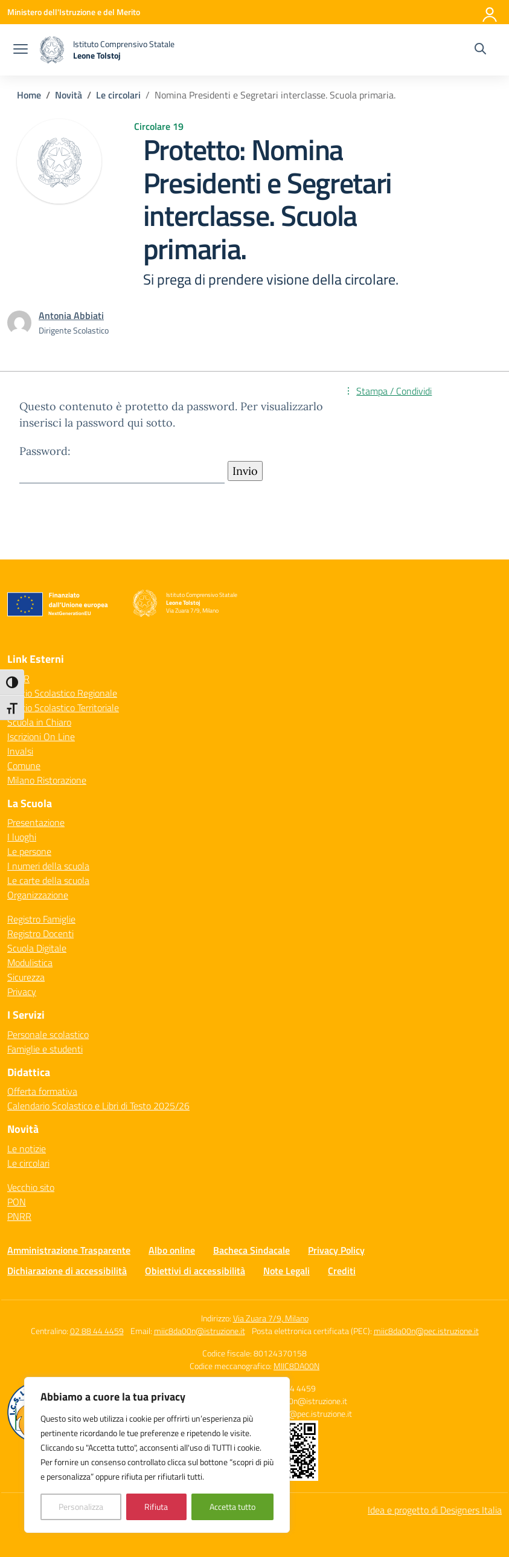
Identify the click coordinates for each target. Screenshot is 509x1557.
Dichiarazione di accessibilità (67, 1270)
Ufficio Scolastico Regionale (62, 693)
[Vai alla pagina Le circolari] (118, 95)
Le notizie (26, 1148)
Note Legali (286, 1270)
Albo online (172, 1250)
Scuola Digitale (36, 948)
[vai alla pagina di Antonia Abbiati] (71, 315)
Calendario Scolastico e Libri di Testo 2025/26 (98, 1105)
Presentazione (36, 822)
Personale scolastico (48, 1034)
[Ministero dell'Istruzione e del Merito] (73, 11)
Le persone (29, 851)
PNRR (19, 1216)
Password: (122, 463)
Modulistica (30, 962)
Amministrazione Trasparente (68, 1250)
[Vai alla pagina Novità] (68, 95)
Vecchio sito (30, 1187)
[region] (157, 1455)
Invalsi (20, 751)
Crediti (342, 1270)
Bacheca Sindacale (251, 1250)
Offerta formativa (42, 1091)
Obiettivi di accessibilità (195, 1270)
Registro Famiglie (41, 919)
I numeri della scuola (48, 866)
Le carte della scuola (48, 880)
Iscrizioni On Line (41, 736)
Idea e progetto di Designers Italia (435, 1510)
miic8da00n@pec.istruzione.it (426, 1330)
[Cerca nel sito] (480, 50)
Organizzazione (37, 895)
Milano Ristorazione (46, 780)
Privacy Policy (336, 1250)
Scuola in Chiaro (39, 722)
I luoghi (21, 837)
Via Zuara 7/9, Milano (271, 1318)
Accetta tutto (232, 1506)
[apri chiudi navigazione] (20, 50)
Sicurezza (26, 977)
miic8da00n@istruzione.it (199, 1330)
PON (16, 1201)
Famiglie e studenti (45, 1049)
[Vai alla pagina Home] (29, 95)
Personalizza (81, 1506)
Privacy (21, 991)
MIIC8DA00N (296, 1365)
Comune (23, 765)
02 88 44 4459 (97, 1330)
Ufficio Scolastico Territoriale (63, 707)
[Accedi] (490, 12)
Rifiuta (156, 1506)
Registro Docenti (40, 933)
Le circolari (28, 1163)
